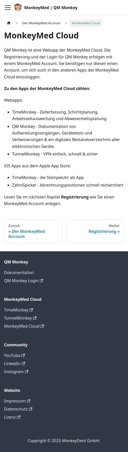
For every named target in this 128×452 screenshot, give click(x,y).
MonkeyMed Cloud (24, 326)
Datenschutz (18, 409)
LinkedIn (14, 363)
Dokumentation (19, 272)
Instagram (16, 371)
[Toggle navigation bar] (8, 7)
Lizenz (12, 417)
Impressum (17, 401)
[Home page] (9, 23)
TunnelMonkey (20, 318)
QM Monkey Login (23, 280)
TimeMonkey (18, 310)
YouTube (14, 355)
